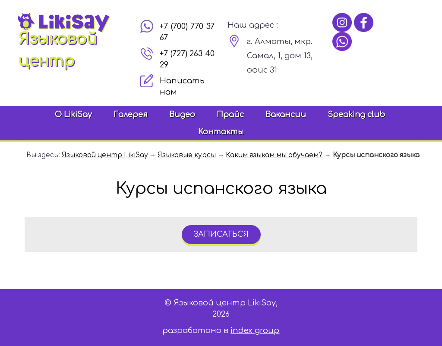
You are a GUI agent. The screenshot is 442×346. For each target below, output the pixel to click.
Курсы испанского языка (376, 155)
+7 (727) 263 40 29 (187, 59)
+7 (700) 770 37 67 (187, 32)
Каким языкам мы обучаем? (274, 155)
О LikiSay (73, 114)
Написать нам (182, 86)
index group (254, 330)
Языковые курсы (187, 155)
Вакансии (285, 114)
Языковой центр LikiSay (105, 155)
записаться (221, 234)
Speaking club (356, 114)
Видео (182, 114)
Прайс (230, 114)
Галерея (131, 114)
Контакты (221, 131)
